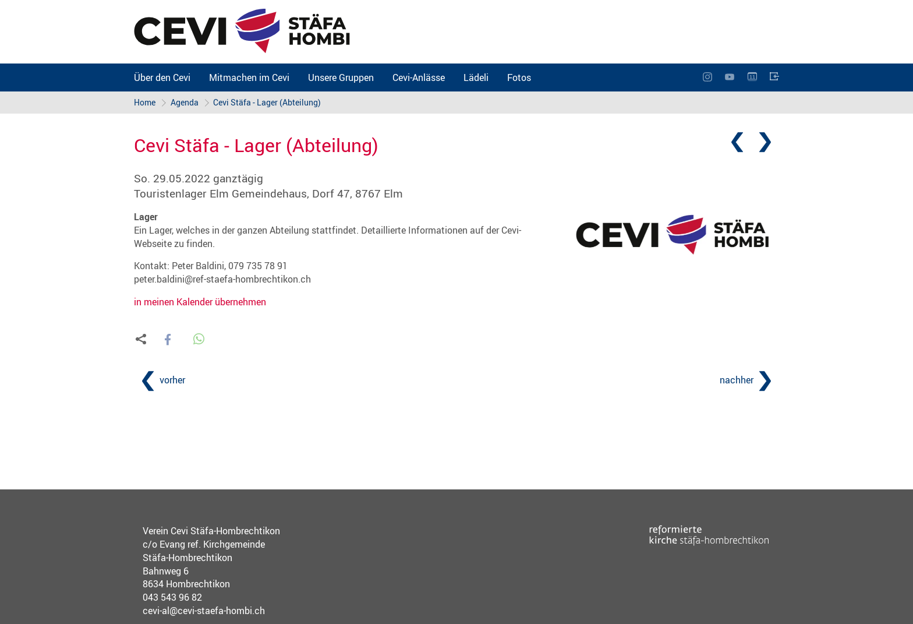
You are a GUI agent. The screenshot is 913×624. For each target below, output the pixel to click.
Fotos (519, 77)
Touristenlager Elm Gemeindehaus (268, 193)
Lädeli (476, 77)
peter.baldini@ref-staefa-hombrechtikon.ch (222, 279)
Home (144, 102)
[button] (167, 340)
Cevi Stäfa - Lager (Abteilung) (267, 102)
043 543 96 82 (172, 597)
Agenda (185, 102)
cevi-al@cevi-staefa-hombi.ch (204, 610)
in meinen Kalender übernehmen (200, 301)
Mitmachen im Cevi (249, 77)
